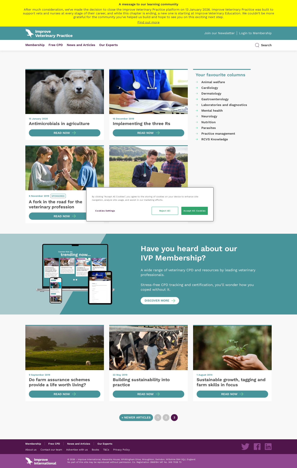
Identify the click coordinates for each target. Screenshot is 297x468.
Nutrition (208, 122)
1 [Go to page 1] (158, 417)
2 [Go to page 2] (166, 417)
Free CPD (56, 45)
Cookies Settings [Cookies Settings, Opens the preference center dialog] (105, 210)
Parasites (208, 128)
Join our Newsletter (219, 33)
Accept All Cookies (194, 210)
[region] (150, 204)
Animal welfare (213, 82)
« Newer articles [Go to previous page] (136, 417)
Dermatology (211, 93)
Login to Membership (255, 33)
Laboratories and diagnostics (224, 105)
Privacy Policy (121, 449)
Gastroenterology (215, 99)
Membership (35, 45)
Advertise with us (77, 449)
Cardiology (209, 88)
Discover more (157, 300)
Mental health (212, 110)
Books (95, 449)
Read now (62, 133)
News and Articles (81, 45)
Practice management (218, 133)
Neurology (209, 116)
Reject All (164, 210)
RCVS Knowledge (214, 139)
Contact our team (51, 449)
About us (31, 449)
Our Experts (108, 45)
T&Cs (106, 449)
